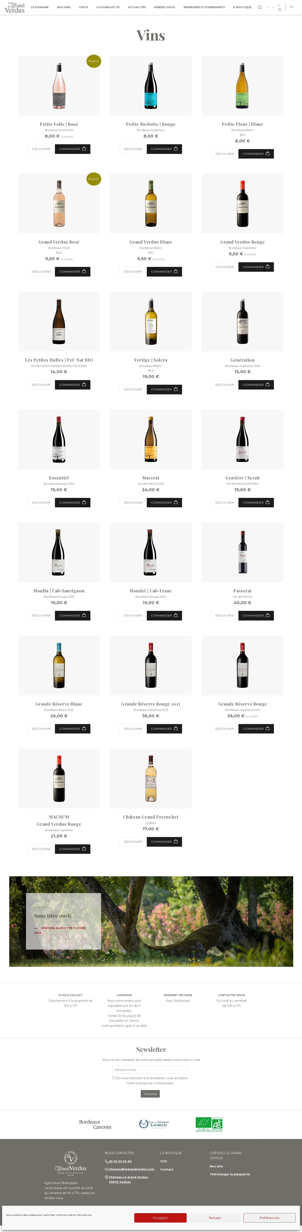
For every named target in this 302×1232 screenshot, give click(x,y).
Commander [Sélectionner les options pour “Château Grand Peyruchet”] (165, 847)
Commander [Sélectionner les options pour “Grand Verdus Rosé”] (74, 273)
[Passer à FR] (291, 6)
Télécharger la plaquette (231, 1187)
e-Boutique (242, 7)
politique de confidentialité (154, 1089)
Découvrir (40, 150)
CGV (166, 1174)
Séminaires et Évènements (204, 7)
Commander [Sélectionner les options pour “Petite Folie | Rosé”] (74, 149)
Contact (169, 1182)
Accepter (160, 1218)
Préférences (269, 1218)
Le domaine (40, 7)
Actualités (137, 7)
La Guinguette (108, 7)
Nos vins (64, 7)
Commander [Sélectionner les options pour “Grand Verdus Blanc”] (165, 273)
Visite (83, 7)
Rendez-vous (164, 7)
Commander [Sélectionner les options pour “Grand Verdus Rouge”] (257, 268)
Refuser (215, 1218)
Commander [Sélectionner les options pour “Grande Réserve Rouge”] (257, 733)
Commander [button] (165, 149)
